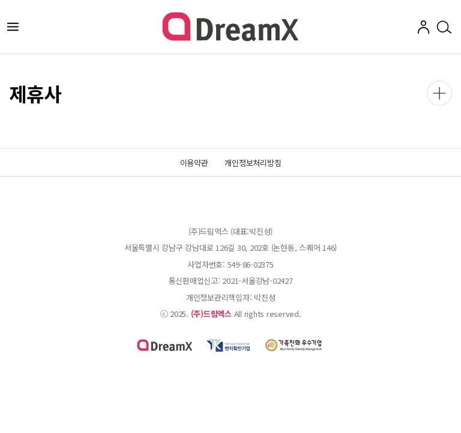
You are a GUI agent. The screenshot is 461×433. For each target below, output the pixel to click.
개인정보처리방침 (252, 162)
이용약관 (194, 162)
